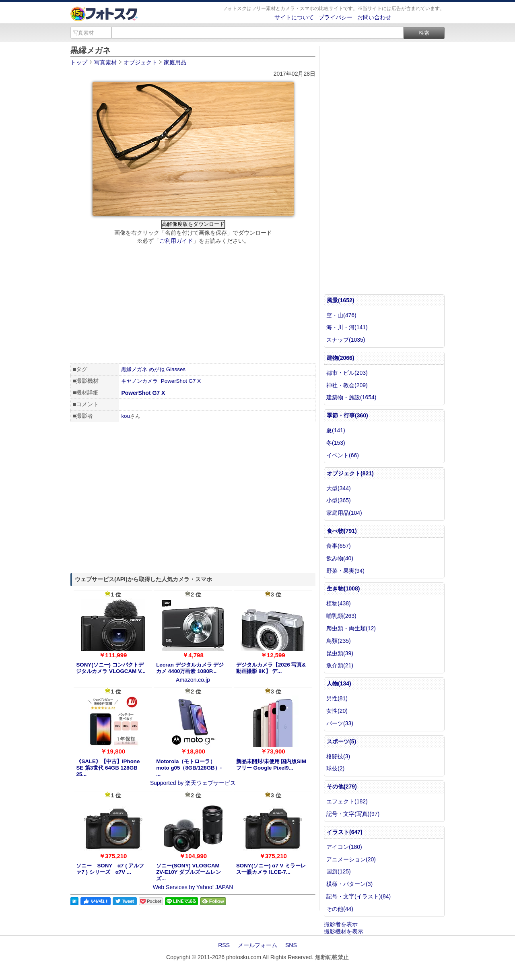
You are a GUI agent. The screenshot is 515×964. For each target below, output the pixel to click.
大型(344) (338, 488)
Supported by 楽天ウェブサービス (193, 783)
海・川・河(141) (347, 327)
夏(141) (335, 430)
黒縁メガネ (134, 369)
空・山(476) (341, 315)
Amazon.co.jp (193, 680)
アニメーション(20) (351, 859)
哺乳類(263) (341, 616)
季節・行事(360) (347, 415)
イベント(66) (342, 455)
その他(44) (339, 909)
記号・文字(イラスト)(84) (358, 896)
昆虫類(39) (339, 653)
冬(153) (335, 443)
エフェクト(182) (347, 801)
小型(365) (338, 500)
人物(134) (339, 683)
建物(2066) (340, 358)
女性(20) (337, 711)
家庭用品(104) (344, 513)
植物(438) (338, 603)
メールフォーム (257, 945)
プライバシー (335, 17)
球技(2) (335, 768)
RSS (224, 945)
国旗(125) (338, 871)
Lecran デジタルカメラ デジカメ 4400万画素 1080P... (190, 668)
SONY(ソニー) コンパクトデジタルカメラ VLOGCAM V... (110, 668)
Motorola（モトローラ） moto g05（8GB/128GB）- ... (189, 767)
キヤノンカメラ (139, 381)
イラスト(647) (345, 832)
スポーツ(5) (341, 741)
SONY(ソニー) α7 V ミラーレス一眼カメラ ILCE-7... (271, 869)
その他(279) (342, 786)
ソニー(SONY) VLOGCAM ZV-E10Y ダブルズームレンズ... (188, 872)
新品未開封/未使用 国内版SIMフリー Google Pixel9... (271, 764)
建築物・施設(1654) (351, 397)
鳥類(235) (338, 641)
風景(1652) (340, 300)
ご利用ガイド (176, 240)
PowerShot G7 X (181, 381)
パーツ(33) (339, 723)
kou (125, 416)
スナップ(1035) (345, 339)
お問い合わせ (374, 17)
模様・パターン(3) (349, 884)
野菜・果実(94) (345, 571)
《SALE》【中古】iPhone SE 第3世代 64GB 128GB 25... (108, 767)
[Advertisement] (192, 305)
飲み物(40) (339, 558)
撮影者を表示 (341, 924)
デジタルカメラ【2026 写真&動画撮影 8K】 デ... (271, 668)
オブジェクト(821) (350, 473)
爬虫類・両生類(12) (351, 628)
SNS (291, 945)
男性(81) (337, 698)
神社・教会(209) (347, 385)
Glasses (175, 369)
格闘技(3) (338, 756)
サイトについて (294, 17)
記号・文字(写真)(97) (352, 814)
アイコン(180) (344, 847)
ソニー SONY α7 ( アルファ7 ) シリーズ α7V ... (110, 869)
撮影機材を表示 (343, 931)
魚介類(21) (339, 665)
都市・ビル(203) (347, 372)
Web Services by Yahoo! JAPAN (193, 887)
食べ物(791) (342, 531)
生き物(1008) (343, 588)
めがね (157, 369)
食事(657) (338, 546)
